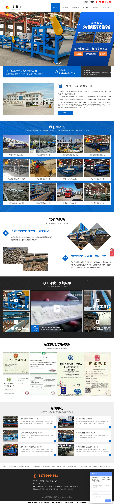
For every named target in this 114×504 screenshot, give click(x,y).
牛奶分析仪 (77, 466)
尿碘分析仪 (95, 466)
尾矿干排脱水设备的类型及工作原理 (87, 447)
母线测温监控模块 (86, 466)
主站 (39, 489)
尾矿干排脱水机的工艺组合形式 (85, 433)
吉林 (72, 489)
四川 (57, 489)
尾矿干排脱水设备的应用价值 (29, 419)
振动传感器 (12, 466)
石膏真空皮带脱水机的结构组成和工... (31, 433)
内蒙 (68, 489)
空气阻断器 (69, 466)
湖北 (61, 489)
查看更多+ (66, 112)
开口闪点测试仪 (37, 466)
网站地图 (57, 499)
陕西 (50, 489)
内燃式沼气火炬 (60, 466)
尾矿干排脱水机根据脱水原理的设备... (31, 447)
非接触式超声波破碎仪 (49, 466)
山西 (47, 489)
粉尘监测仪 (28, 466)
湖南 (65, 489)
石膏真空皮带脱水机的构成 (84, 419)
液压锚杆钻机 (20, 466)
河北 (54, 489)
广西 (43, 489)
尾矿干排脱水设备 (105, 466)
